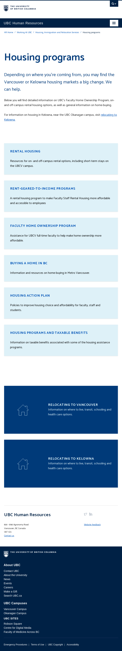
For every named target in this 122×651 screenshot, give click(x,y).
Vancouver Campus (15, 609)
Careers (8, 587)
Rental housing (25, 151)
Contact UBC (11, 570)
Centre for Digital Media (17, 627)
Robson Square (13, 623)
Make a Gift (10, 591)
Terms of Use (37, 644)
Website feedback (92, 524)
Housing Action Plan (30, 295)
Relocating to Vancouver (73, 405)
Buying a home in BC (29, 263)
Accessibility (73, 644)
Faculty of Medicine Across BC (21, 631)
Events (8, 583)
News (7, 579)
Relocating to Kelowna (71, 459)
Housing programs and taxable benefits (49, 333)
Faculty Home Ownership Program (43, 226)
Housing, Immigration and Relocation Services (57, 32)
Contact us (9, 535)
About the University (15, 575)
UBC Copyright (55, 644)
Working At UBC (24, 32)
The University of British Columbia (44, 8)
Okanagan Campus (15, 613)
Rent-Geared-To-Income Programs (42, 189)
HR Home (8, 32)
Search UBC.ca (13, 595)
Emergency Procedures (15, 644)
